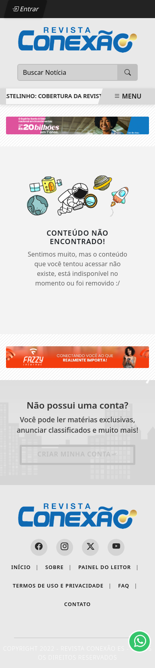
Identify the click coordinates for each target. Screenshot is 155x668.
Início (25, 567)
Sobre (58, 567)
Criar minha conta (77, 454)
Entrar (25, 8)
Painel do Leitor (108, 567)
